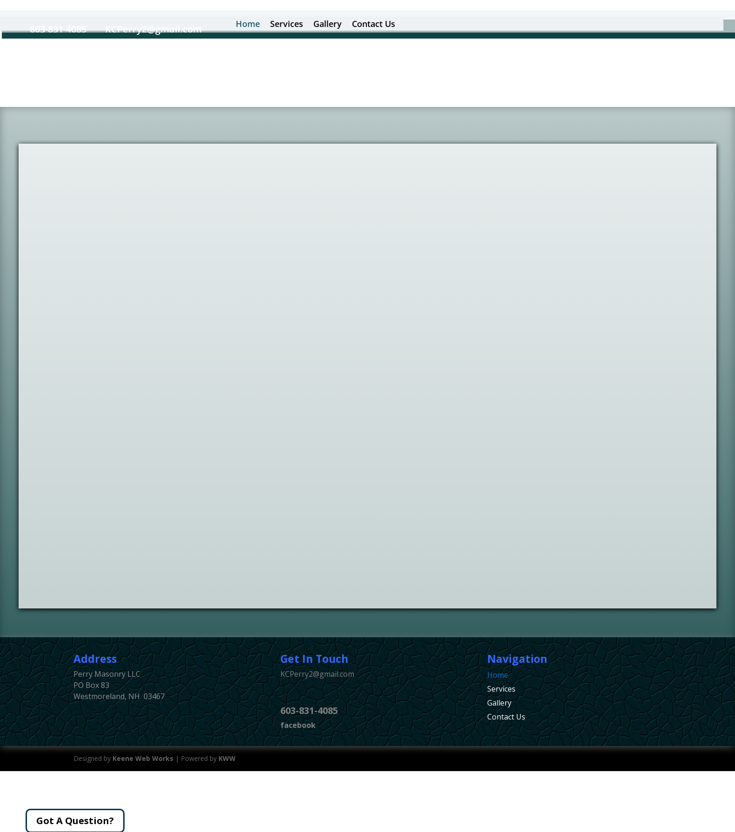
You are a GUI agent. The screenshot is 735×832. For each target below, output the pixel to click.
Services (501, 690)
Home (497, 676)
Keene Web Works (143, 758)
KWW (227, 758)
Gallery (499, 704)
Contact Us (506, 717)
